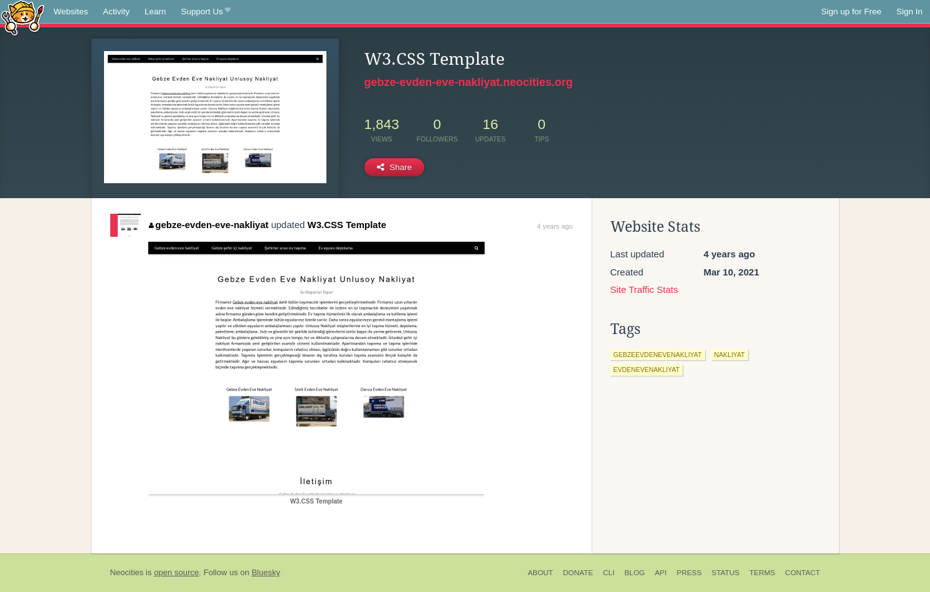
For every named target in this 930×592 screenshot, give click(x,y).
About (540, 572)
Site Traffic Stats (644, 289)
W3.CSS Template (347, 224)
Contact (802, 572)
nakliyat (729, 354)
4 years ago (554, 226)
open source (176, 572)
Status (725, 572)
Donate (578, 572)
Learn (155, 11)
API (661, 572)
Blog (634, 572)
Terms (762, 572)
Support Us (205, 12)
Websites (71, 11)
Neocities (127, 572)
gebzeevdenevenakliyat (658, 354)
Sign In (909, 11)
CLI (608, 572)
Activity (116, 11)
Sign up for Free (851, 11)
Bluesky (266, 572)
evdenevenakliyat (647, 369)
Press (688, 572)
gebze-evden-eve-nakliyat (208, 224)
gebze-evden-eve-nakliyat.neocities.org (468, 82)
